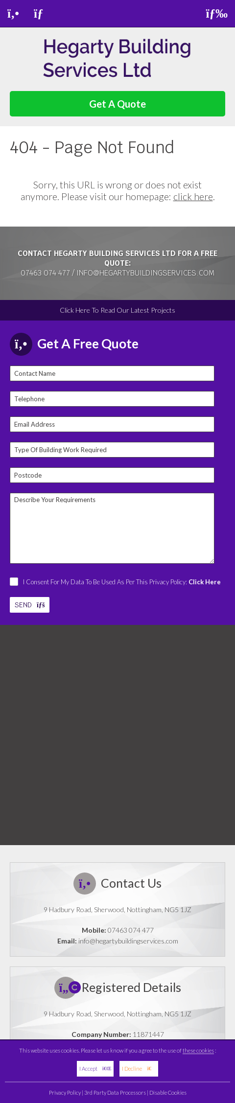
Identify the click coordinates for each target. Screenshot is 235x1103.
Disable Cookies (168, 1092)
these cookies (198, 1050)
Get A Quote (117, 104)
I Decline (139, 1068)
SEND (30, 604)
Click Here (204, 582)
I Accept (95, 1068)
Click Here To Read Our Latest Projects (117, 310)
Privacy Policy (65, 1092)
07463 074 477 (45, 272)
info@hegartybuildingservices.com (145, 272)
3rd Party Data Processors (115, 1092)
